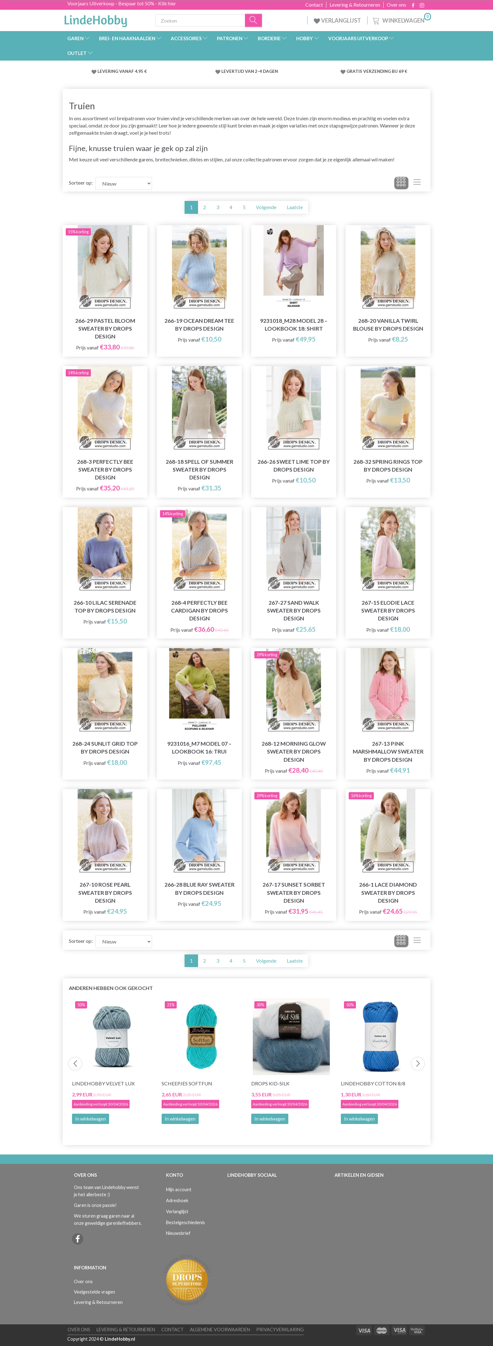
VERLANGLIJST (337, 20)
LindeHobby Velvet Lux (103, 1083)
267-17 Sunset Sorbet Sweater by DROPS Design (294, 892)
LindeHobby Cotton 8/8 (373, 1083)
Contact (314, 5)
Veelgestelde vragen (94, 1292)
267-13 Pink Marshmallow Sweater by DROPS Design (388, 751)
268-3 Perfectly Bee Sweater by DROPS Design (105, 469)
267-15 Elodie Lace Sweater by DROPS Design (388, 610)
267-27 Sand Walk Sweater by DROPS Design (294, 610)
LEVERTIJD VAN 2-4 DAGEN (249, 71)
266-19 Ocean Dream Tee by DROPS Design (199, 324)
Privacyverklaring (280, 1329)
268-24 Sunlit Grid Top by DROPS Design (105, 747)
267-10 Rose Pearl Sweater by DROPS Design (105, 892)
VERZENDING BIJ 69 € (385, 71)
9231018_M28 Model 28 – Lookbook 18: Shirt (293, 324)
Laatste (295, 207)
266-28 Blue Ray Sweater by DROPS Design (199, 888)
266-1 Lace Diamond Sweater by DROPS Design (388, 892)
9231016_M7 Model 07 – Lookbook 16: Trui (199, 747)
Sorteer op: (81, 183)
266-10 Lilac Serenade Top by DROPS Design (105, 606)
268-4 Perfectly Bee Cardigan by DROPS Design (199, 610)
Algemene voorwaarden (220, 1329)
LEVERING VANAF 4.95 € (122, 71)
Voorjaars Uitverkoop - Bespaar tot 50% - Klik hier (121, 3)
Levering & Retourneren (355, 5)
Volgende (266, 207)
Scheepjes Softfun (187, 1083)
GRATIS (354, 71)
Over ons (396, 5)
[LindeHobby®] (96, 19)
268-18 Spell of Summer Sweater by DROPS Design (199, 469)
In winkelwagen (90, 1119)
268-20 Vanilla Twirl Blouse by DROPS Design (388, 324)
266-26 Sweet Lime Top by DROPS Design (294, 465)
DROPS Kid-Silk (270, 1083)
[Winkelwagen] (401, 19)
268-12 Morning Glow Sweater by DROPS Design (294, 751)
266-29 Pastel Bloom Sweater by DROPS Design (105, 328)
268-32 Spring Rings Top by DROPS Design (388, 465)
